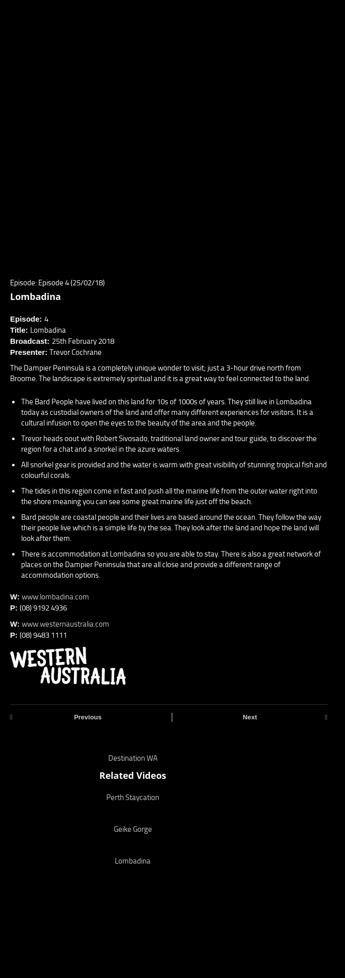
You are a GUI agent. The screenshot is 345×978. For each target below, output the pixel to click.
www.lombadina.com (55, 596)
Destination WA (133, 758)
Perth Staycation (132, 797)
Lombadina (133, 861)
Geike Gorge (133, 829)
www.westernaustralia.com (65, 624)
